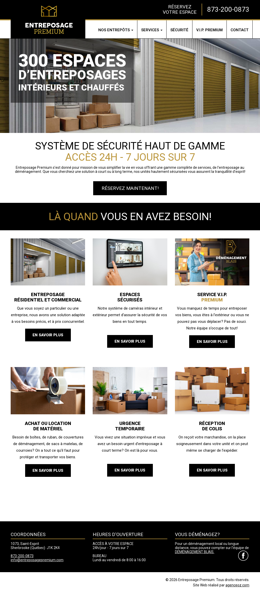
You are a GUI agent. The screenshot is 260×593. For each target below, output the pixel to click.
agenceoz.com (237, 585)
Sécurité (179, 30)
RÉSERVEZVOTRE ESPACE (180, 9)
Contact (240, 30)
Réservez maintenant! (130, 188)
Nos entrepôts (115, 30)
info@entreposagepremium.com (37, 560)
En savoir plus (47, 335)
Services (151, 30)
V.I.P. (209, 30)
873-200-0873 (228, 9)
